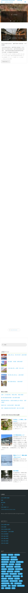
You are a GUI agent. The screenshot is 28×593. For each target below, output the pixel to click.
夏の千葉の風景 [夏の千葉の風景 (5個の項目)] (14, 559)
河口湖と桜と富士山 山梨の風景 (16, 375)
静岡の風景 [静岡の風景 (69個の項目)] (8, 588)
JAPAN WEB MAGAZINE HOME (8, 509)
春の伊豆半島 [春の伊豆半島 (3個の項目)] (10, 571)
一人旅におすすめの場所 (7, 58)
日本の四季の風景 (7, 38)
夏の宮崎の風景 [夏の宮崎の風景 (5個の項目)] (5, 561)
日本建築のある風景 (16, 54)
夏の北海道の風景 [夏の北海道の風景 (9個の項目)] (5, 559)
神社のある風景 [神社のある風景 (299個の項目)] (5, 580)
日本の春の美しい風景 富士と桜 (16, 368)
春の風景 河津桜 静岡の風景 (15, 361)
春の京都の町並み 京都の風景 (15, 381)
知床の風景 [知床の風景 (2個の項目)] (10, 578)
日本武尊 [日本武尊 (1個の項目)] (3, 571)
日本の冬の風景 (6, 39)
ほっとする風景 (20, 57)
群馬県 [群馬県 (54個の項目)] (20, 580)
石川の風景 (5, 54)
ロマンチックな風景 (12, 57)
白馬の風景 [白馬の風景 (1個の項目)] (4, 578)
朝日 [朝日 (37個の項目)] (3, 576)
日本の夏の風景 (4, 538)
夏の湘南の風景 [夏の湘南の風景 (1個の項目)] (20, 561)
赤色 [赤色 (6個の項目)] (12, 583)
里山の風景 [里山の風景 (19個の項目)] (4, 585)
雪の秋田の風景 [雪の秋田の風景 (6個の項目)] (21, 585)
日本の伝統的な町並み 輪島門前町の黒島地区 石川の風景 (14, 44)
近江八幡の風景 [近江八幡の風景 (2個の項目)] (18, 583)
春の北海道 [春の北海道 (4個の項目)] (17, 571)
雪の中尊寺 (16, 470)
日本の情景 (3, 527)
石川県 (9, 54)
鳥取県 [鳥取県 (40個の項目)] (13, 588)
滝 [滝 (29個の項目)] (21, 576)
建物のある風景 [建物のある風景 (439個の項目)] (9, 566)
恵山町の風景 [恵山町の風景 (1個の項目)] (17, 566)
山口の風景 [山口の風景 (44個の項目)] (11, 564)
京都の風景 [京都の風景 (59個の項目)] (10, 554)
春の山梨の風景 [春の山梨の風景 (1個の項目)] (13, 573)
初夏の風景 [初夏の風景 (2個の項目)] (17, 554)
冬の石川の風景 (7, 55)
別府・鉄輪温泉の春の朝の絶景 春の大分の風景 (12, 408)
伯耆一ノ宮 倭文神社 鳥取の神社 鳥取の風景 (12, 394)
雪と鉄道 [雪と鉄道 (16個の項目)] (14, 585)
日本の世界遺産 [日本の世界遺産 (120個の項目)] (19, 569)
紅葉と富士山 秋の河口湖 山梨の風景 (17, 354)
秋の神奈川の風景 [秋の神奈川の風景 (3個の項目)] (13, 580)
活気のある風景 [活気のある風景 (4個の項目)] (16, 576)
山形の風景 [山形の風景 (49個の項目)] (18, 564)
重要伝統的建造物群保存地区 (16, 55)
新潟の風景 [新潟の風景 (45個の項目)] (4, 569)
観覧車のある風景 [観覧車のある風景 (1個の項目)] (5, 583)
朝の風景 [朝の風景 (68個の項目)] (20, 573)
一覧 (2, 504)
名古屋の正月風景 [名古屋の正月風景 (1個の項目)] (5, 557)
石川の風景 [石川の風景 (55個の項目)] (17, 578)
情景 (2, 500)
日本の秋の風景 (4, 540)
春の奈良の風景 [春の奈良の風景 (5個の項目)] (5, 573)
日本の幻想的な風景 (5, 529)
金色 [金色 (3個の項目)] (9, 585)
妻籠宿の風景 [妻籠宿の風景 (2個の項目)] (4, 564)
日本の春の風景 (4, 536)
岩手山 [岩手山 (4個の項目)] (3, 566)
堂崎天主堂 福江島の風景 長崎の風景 (10, 405)
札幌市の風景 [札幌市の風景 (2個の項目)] (8, 576)
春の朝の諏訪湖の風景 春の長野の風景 (10, 397)
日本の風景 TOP (5, 507)
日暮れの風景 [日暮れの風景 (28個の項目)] (11, 569)
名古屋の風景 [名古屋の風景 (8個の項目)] (13, 557)
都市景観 (3, 502)
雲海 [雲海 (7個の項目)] (3, 588)
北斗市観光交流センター (19, 435)
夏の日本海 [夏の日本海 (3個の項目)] (12, 561)
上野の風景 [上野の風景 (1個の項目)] (4, 554)
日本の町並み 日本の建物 (17, 38)
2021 (14, 21)
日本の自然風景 (4, 533)
